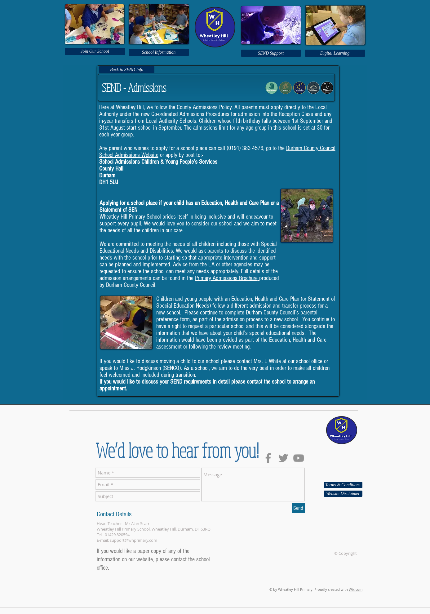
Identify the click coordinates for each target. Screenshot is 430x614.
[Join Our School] (95, 51)
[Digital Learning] (335, 53)
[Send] (298, 508)
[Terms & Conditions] (343, 485)
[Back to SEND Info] (126, 69)
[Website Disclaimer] (343, 494)
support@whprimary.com (133, 540)
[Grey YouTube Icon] (298, 458)
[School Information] (159, 52)
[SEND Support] (271, 53)
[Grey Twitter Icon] (283, 458)
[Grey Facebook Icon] (268, 458)
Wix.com (355, 589)
